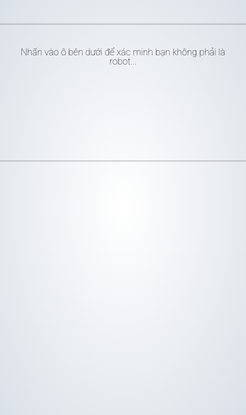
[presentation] (115, 108)
